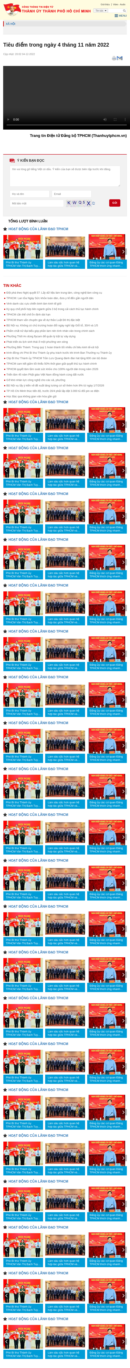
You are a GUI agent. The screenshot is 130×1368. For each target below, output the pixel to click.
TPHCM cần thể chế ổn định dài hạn (28, 314)
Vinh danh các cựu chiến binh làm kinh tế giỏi (33, 303)
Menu (121, 16)
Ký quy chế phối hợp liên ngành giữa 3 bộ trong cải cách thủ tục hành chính (52, 309)
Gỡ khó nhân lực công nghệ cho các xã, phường (35, 380)
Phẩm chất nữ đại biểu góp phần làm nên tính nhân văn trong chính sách (50, 330)
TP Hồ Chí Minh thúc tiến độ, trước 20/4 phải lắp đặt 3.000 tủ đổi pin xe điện (52, 391)
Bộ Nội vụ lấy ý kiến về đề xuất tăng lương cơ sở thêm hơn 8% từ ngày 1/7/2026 (55, 385)
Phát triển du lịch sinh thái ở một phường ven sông (37, 341)
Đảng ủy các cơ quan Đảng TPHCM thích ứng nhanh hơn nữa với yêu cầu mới (106, 264)
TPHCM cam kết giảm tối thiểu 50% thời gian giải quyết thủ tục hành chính (51, 363)
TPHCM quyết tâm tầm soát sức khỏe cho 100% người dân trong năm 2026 (52, 369)
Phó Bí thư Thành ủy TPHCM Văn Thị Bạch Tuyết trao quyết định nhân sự (23, 264)
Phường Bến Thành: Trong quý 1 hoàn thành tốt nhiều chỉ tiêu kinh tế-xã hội (52, 347)
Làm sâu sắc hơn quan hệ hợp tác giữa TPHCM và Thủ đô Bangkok (63, 264)
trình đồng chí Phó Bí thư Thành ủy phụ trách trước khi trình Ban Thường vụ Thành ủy (59, 352)
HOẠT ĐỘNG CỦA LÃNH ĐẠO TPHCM (38, 229)
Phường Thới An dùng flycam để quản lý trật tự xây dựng (40, 336)
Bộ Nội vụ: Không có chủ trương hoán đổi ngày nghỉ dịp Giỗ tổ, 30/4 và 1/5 (52, 325)
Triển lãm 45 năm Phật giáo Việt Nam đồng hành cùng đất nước (45, 374)
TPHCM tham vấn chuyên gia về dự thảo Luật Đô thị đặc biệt (43, 320)
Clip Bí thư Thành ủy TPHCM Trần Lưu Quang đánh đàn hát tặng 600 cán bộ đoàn (56, 358)
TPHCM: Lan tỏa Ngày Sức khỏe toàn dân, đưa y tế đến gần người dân (49, 298)
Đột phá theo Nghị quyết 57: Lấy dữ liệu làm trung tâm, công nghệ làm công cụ (54, 292)
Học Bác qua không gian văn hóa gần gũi (31, 396)
